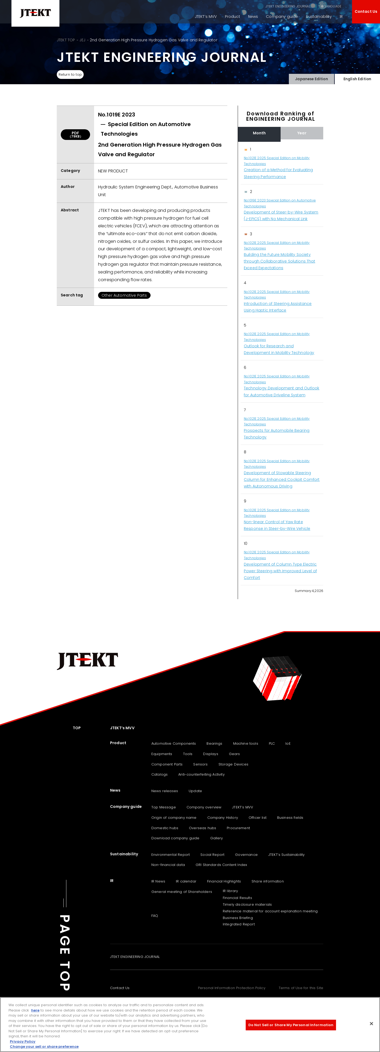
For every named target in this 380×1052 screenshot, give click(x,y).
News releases (164, 790)
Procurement (238, 828)
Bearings (214, 743)
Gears (234, 753)
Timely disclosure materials (247, 904)
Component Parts (167, 764)
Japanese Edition (311, 77)
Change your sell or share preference (44, 1046)
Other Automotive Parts (124, 295)
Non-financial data (168, 864)
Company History (222, 817)
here (35, 1010)
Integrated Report (239, 924)
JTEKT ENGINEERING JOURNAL (261, 6)
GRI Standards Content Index (221, 864)
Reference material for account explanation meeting (270, 911)
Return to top (72, 74)
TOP (77, 728)
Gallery (216, 838)
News (253, 16)
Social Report (212, 854)
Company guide (282, 16)
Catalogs (159, 774)
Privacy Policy (22, 1041)
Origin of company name (174, 817)
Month (259, 133)
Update (195, 790)
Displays (210, 753)
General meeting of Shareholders (181, 891)
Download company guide (175, 838)
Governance (246, 854)
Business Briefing (238, 917)
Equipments (161, 753)
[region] (280, 363)
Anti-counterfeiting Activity (201, 774)
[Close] (371, 1024)
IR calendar (186, 881)
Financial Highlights (224, 881)
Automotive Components (173, 743)
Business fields (290, 817)
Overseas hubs (202, 828)
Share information (268, 881)
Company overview (204, 807)
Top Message (163, 807)
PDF (75, 134)
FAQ (154, 915)
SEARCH (304, 6)
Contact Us (366, 11)
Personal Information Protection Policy (231, 987)
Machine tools (245, 743)
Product (232, 16)
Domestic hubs (164, 828)
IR (341, 16)
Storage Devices (233, 764)
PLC (272, 743)
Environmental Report (170, 854)
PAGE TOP (65, 953)
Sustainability (319, 16)
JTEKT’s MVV (206, 16)
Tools (188, 753)
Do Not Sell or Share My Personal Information (291, 1024)
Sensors (200, 764)
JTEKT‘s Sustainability (286, 854)
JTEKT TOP (66, 40)
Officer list (257, 817)
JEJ (82, 40)
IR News (158, 881)
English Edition (357, 77)
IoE (287, 743)
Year (301, 133)
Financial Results (237, 897)
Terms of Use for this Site (301, 987)
